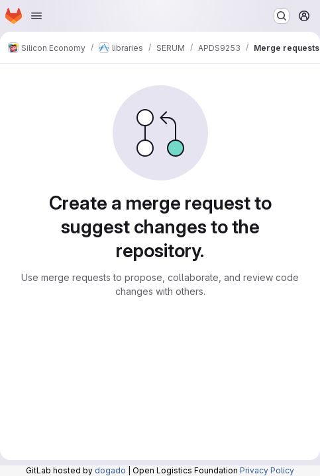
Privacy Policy (267, 470)
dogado (110, 470)
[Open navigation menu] (36, 15)
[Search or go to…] (282, 16)
